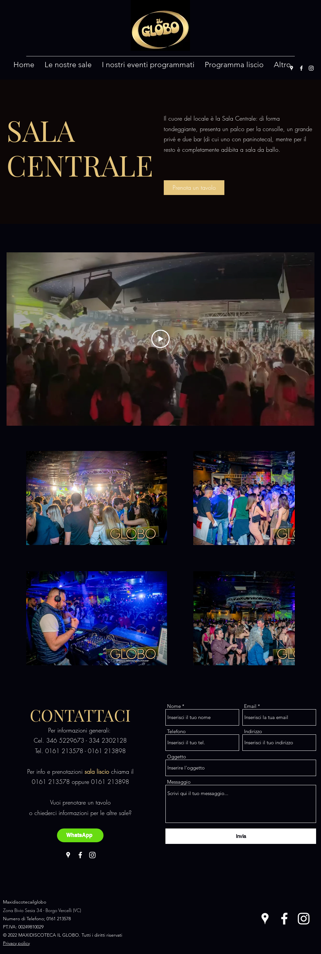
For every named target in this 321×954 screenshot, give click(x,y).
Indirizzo (253, 731)
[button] (68, 65)
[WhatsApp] (80, 835)
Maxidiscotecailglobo (24, 902)
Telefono (176, 731)
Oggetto (176, 756)
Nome (174, 706)
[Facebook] (301, 68)
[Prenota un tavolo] (194, 187)
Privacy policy (16, 943)
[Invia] (240, 836)
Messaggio (179, 781)
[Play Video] (160, 339)
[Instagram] (311, 68)
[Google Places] (291, 68)
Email (250, 706)
